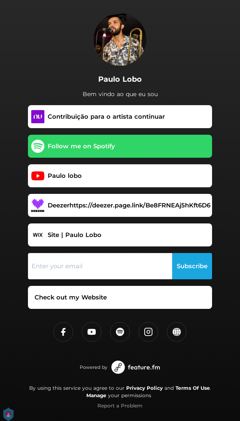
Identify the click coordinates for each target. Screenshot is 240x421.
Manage (96, 395)
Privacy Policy (144, 388)
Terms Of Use (192, 388)
